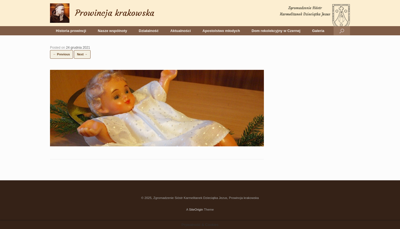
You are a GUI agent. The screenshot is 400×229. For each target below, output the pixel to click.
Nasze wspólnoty (112, 31)
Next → (82, 54)
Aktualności (180, 31)
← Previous (61, 54)
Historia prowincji (71, 31)
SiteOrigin (196, 209)
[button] (342, 30)
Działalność (149, 31)
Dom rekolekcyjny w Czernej (276, 31)
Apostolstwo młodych (221, 31)
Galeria (318, 31)
